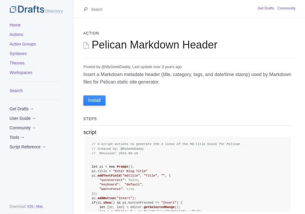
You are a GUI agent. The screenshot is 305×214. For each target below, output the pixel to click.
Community (286, 8)
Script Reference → (28, 146)
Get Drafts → (22, 108)
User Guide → (23, 118)
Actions (16, 34)
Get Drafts (266, 8)
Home (15, 25)
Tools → (17, 137)
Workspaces (21, 72)
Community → (23, 127)
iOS (30, 206)
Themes (17, 63)
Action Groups (23, 44)
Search (16, 90)
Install (94, 100)
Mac (39, 206)
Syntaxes (18, 53)
